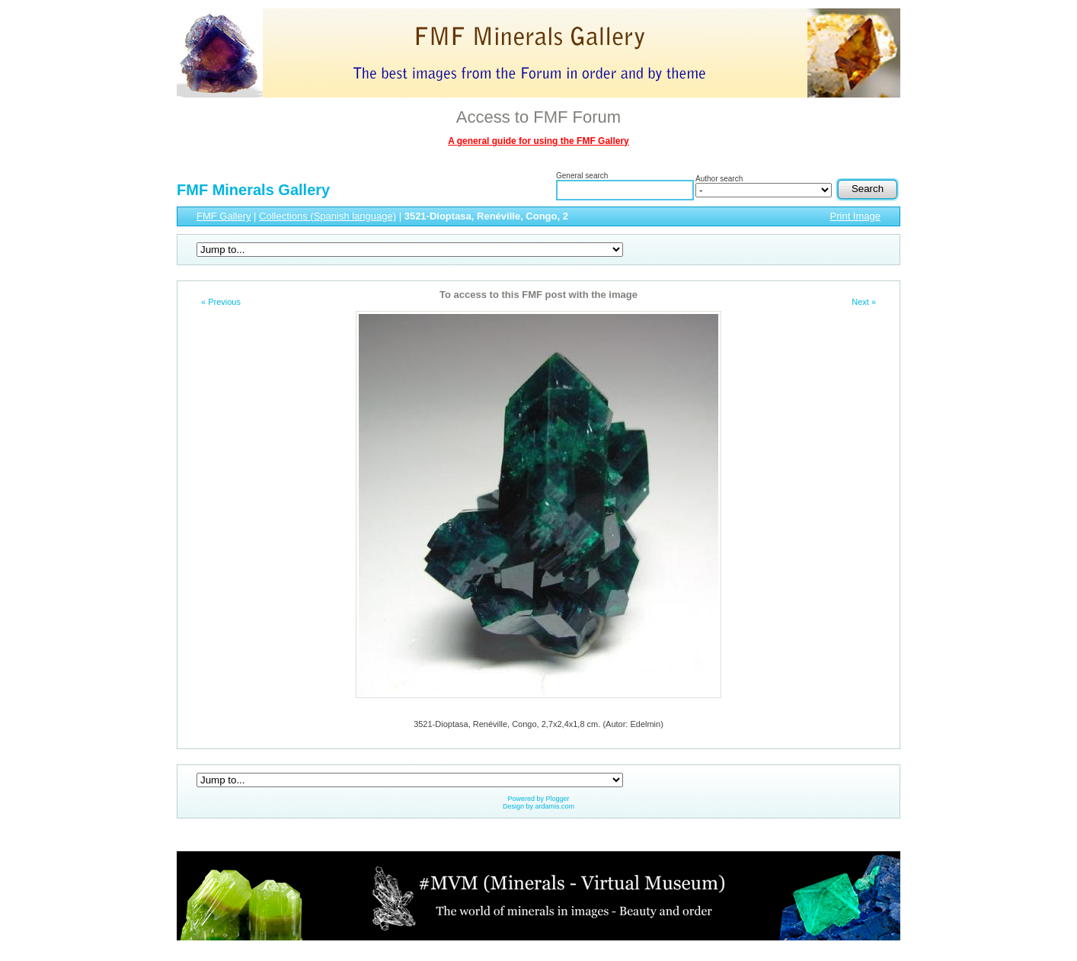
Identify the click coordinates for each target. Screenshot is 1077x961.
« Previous (221, 301)
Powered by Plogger (538, 798)
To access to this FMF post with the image (538, 294)
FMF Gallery (224, 216)
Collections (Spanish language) (327, 216)
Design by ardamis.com (538, 806)
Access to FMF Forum (538, 117)
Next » (864, 301)
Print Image (855, 216)
